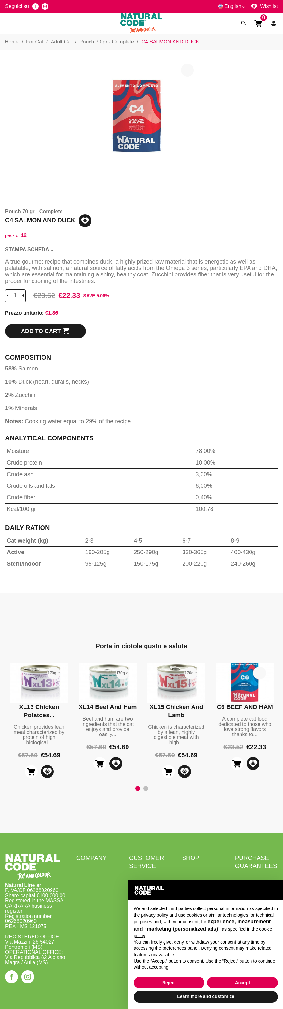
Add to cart (45, 331)
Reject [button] (169, 982)
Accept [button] (242, 982)
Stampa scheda (29, 249)
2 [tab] (145, 788)
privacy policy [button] (154, 915)
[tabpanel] (39, 720)
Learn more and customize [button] (205, 996)
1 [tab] (137, 788)
